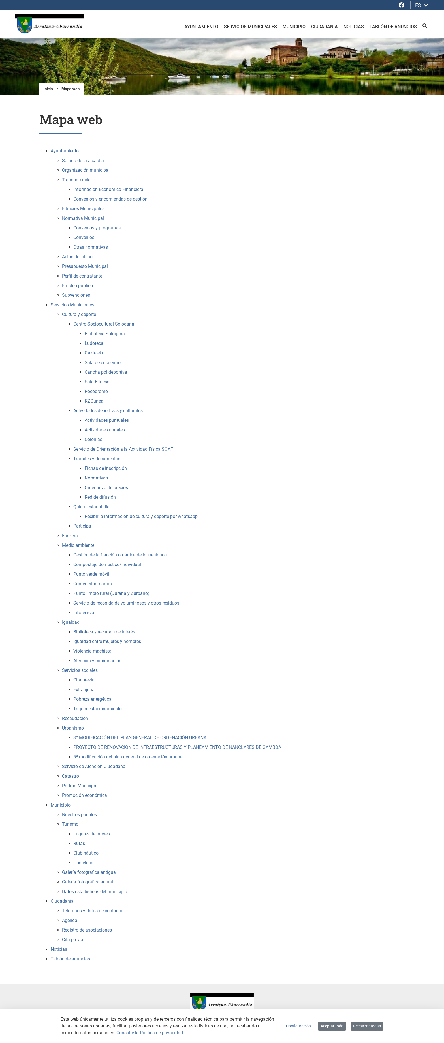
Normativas (96, 478)
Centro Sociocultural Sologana (103, 324)
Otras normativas (90, 247)
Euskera (70, 535)
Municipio (61, 805)
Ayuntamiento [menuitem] (201, 26)
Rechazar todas (367, 1026)
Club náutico (86, 853)
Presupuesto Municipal (85, 266)
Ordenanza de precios (106, 487)
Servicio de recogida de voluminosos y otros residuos (126, 603)
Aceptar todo (332, 1026)
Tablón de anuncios (70, 959)
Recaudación (75, 718)
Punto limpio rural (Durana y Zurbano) (111, 593)
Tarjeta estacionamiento (97, 708)
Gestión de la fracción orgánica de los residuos (120, 555)
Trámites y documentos (96, 458)
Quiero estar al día (91, 506)
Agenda (69, 920)
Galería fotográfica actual (87, 882)
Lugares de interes (91, 833)
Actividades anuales (105, 430)
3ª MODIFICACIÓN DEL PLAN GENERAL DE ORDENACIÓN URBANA (139, 737)
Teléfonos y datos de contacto (92, 910)
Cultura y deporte (79, 314)
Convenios (83, 237)
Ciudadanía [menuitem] (324, 26)
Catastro (70, 776)
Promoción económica (84, 795)
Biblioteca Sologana (105, 333)
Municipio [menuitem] (294, 26)
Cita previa (84, 680)
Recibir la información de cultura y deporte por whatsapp (141, 516)
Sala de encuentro (103, 362)
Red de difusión (100, 497)
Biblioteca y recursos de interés (104, 632)
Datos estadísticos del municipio (94, 891)
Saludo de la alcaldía (83, 160)
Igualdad (71, 622)
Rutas (79, 843)
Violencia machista (92, 651)
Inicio (48, 89)
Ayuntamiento (65, 151)
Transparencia (76, 179)
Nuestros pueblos (79, 814)
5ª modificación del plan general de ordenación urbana (128, 757)
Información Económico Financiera (108, 189)
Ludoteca (94, 343)
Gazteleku (94, 353)
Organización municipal (86, 170)
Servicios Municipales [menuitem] (250, 26)
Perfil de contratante (82, 276)
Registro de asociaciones (87, 930)
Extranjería (84, 689)
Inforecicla (83, 612)
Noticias (59, 949)
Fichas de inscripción (106, 468)
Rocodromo (96, 391)
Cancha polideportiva (106, 372)
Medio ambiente (78, 545)
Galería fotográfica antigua (89, 872)
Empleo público (77, 285)
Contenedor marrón (92, 583)
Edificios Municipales (83, 208)
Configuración (298, 1026)
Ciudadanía (62, 901)
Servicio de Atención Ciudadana (93, 766)
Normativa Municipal (83, 218)
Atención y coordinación (97, 660)
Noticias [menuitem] (353, 26)
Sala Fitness (97, 381)
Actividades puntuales (107, 420)
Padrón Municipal (79, 785)
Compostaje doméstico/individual (107, 564)
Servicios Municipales (72, 304)
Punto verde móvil (91, 574)
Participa (82, 526)
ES (421, 5)
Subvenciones (76, 295)
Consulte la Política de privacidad (149, 1032)
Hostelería (83, 862)
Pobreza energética (92, 699)
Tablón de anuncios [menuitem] (393, 26)
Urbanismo (73, 728)
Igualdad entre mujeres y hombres (107, 641)
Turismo (70, 824)
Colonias (93, 439)
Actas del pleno (77, 256)
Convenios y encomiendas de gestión (110, 199)
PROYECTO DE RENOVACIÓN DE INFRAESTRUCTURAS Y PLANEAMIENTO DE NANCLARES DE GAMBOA (177, 747)
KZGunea (94, 401)
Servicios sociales (80, 670)
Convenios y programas (97, 228)
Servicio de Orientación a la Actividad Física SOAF (123, 449)
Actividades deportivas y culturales (108, 410)
